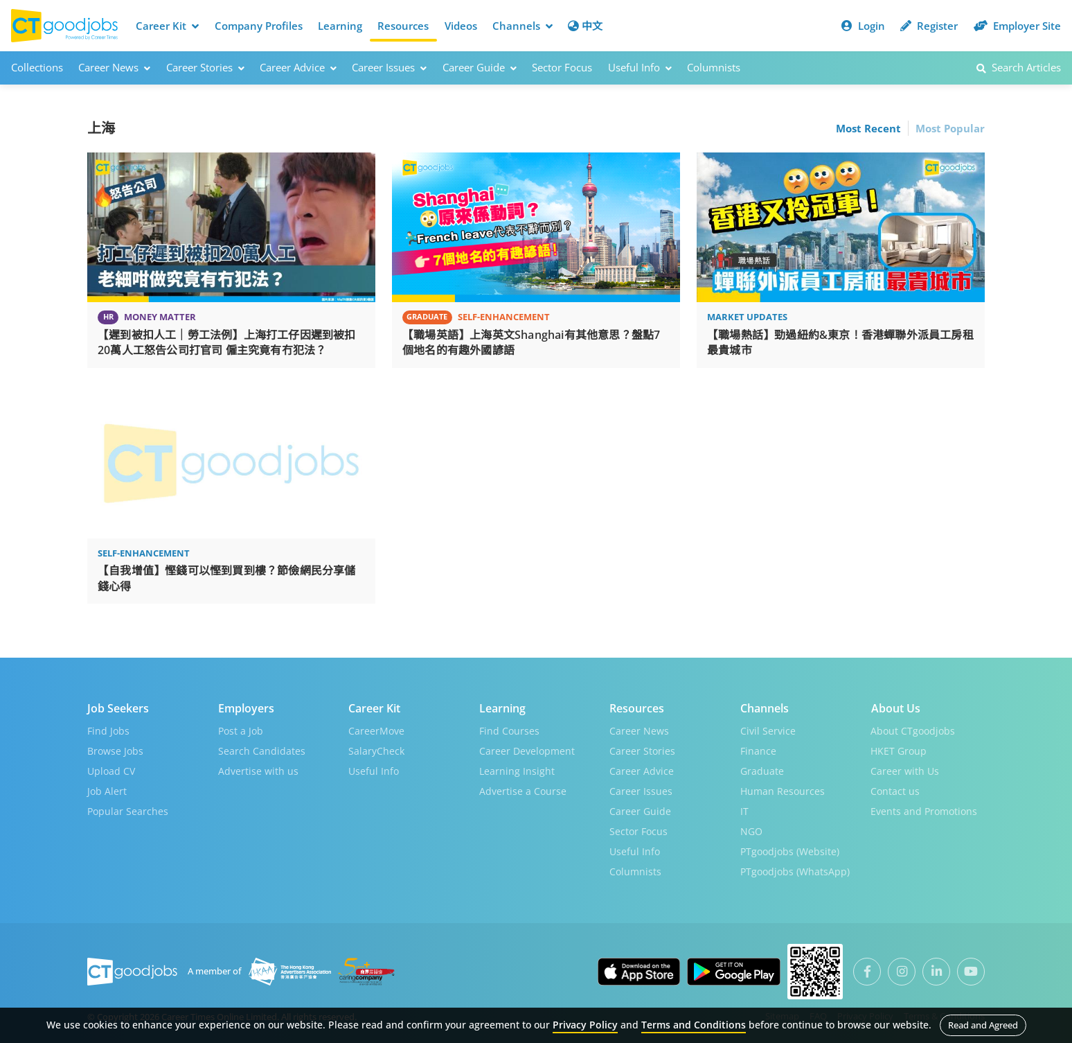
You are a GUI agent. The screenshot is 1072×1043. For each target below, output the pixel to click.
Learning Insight (517, 768)
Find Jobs (108, 728)
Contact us (895, 789)
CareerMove (376, 728)
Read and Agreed (983, 1025)
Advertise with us (258, 768)
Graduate (762, 768)
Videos (461, 26)
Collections (37, 67)
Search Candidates (261, 748)
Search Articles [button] (1018, 67)
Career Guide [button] (480, 67)
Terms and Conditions (693, 1024)
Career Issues (640, 789)
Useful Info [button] (640, 67)
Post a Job (240, 728)
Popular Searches (127, 809)
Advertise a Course (522, 789)
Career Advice (641, 768)
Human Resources (782, 789)
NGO (751, 829)
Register (929, 26)
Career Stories (642, 748)
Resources (403, 26)
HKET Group (898, 748)
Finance (758, 748)
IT (744, 809)
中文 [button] (585, 26)
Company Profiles (259, 26)
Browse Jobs (115, 748)
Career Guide (640, 809)
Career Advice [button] (298, 67)
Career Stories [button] (205, 67)
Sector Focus (562, 67)
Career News (639, 728)
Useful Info (373, 768)
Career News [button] (114, 67)
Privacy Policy (585, 1024)
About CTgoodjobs (912, 728)
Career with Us (904, 768)
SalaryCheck (376, 748)
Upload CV (111, 768)
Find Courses (509, 728)
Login (863, 26)
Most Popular (950, 127)
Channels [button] (522, 26)
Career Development (527, 748)
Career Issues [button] (389, 67)
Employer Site (1017, 26)
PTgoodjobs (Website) (789, 849)
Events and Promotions (923, 809)
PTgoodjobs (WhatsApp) (795, 869)
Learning (340, 26)
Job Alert (107, 789)
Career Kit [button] (167, 26)
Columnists (713, 67)
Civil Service (768, 728)
